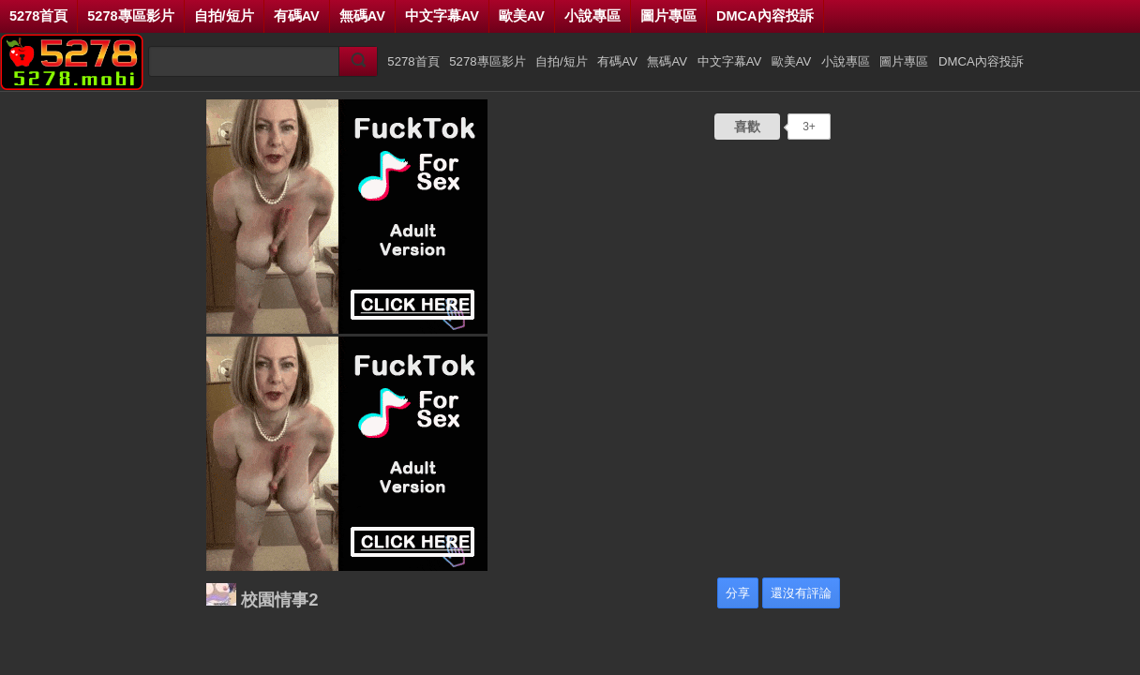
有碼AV (297, 15)
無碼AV (362, 15)
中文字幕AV (442, 15)
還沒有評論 (801, 593)
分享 (738, 593)
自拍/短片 (224, 15)
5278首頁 (38, 15)
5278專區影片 (130, 15)
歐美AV (522, 15)
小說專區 (592, 15)
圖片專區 (668, 15)
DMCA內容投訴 (765, 15)
